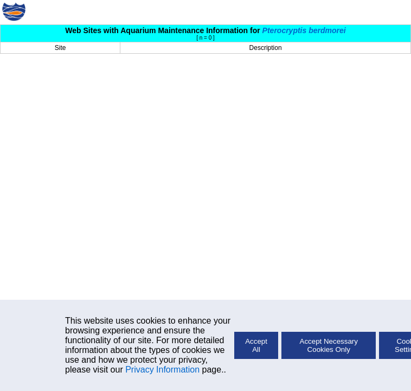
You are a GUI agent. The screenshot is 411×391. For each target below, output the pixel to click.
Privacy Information (162, 369)
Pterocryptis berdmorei (304, 30)
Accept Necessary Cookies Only (329, 345)
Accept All (256, 345)
